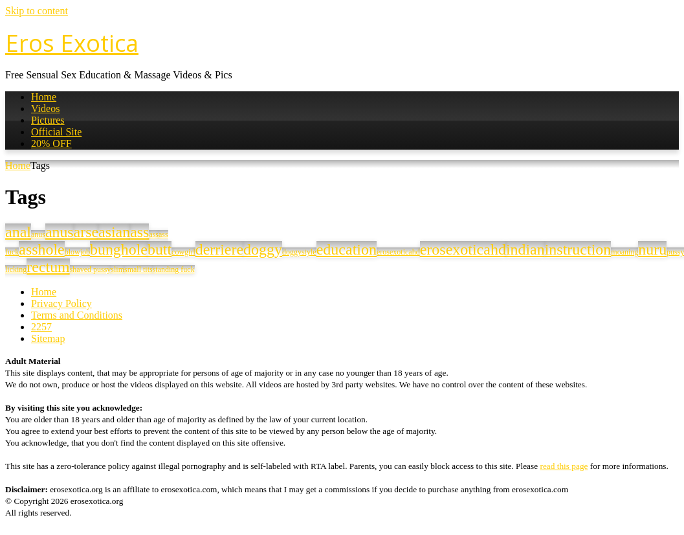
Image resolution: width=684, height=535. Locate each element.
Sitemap (48, 338)
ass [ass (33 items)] (139, 231)
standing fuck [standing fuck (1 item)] (174, 269)
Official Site (56, 131)
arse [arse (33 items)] (86, 231)
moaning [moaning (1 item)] (624, 251)
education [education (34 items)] (346, 249)
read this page (564, 466)
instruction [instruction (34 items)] (578, 249)
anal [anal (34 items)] (18, 231)
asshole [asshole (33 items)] (41, 249)
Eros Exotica (71, 43)
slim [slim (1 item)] (117, 269)
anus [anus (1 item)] (38, 234)
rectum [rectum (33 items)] (48, 266)
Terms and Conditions (76, 315)
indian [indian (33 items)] (525, 249)
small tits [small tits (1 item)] (138, 269)
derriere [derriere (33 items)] (219, 249)
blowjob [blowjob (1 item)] (77, 251)
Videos (45, 108)
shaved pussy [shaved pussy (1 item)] (90, 269)
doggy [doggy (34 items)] (262, 249)
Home (43, 96)
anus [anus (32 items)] (59, 231)
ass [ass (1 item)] (154, 234)
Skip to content (36, 10)
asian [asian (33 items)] (114, 231)
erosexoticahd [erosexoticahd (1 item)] (398, 251)
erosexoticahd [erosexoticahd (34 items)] (463, 249)
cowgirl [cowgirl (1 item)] (183, 251)
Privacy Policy (61, 303)
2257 (41, 326)
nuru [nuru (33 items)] (652, 249)
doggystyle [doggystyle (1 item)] (299, 251)
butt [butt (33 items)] (159, 249)
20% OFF (51, 143)
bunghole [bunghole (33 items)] (119, 249)
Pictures (48, 120)
